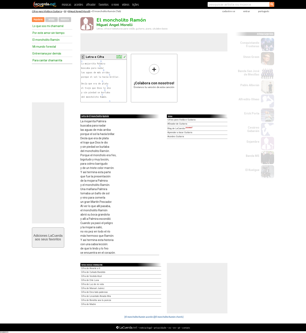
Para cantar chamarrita (47, 60)
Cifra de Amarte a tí (90, 268)
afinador (91, 4)
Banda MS (252, 155)
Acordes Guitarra (175, 136)
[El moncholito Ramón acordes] (139, 316)
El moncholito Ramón (46, 39)
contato (186, 327)
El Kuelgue (252, 170)
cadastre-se (228, 11)
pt (179, 327)
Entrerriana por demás (47, 53)
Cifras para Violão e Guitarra (47, 11)
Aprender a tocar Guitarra (179, 132)
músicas (66, 4)
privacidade (160, 327)
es (169, 327)
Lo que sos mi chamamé (48, 26)
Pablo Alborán (249, 85)
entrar (246, 11)
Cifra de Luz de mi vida (92, 284)
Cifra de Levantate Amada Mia (96, 296)
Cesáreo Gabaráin (253, 129)
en (174, 327)
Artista (51, 20)
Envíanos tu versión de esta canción (154, 76)
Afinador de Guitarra (177, 124)
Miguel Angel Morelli (79, 11)
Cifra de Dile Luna (90, 280)
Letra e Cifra (95, 57)
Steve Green (251, 57)
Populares (38, 20)
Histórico (65, 20)
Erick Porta (251, 113)
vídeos (125, 4)
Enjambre (253, 141)
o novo (115, 4)
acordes (78, 4)
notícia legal (145, 327)
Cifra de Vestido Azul (91, 276)
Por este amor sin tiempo (49, 33)
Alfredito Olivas (249, 99)
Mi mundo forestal (44, 46)
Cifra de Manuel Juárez (92, 288)
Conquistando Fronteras (249, 44)
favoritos (103, 4)
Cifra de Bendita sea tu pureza (96, 300)
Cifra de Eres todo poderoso (94, 292)
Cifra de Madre (88, 304)
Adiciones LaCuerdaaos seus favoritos (47, 237)
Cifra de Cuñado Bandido (93, 272)
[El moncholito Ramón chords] (169, 316)
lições (135, 4)
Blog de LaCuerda (179, 128)
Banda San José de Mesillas (248, 72)
